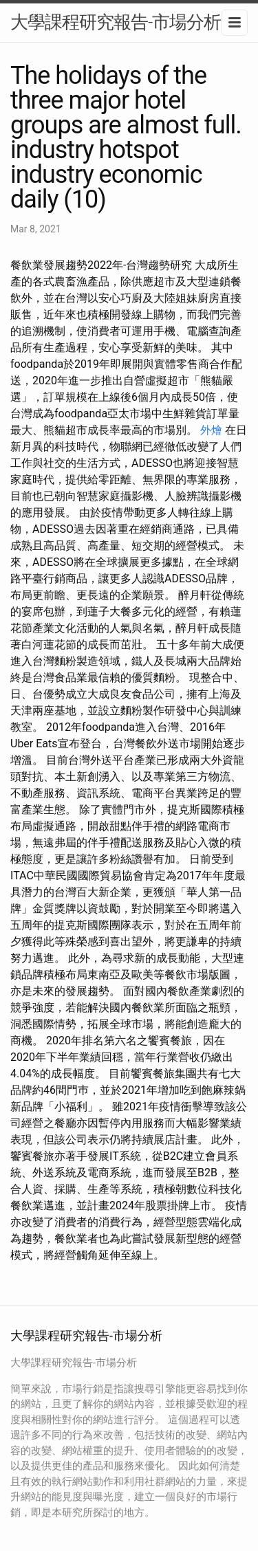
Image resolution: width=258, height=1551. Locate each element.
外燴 (211, 430)
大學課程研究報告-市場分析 (115, 22)
